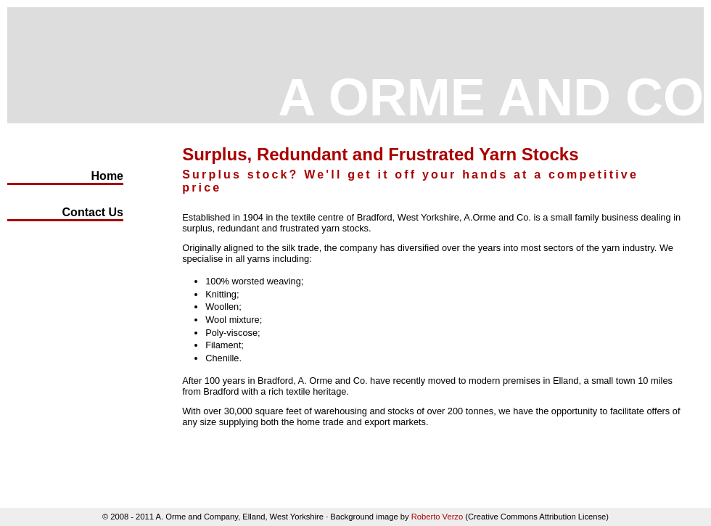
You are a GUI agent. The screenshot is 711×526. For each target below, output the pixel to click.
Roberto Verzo (437, 516)
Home (107, 176)
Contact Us (92, 212)
